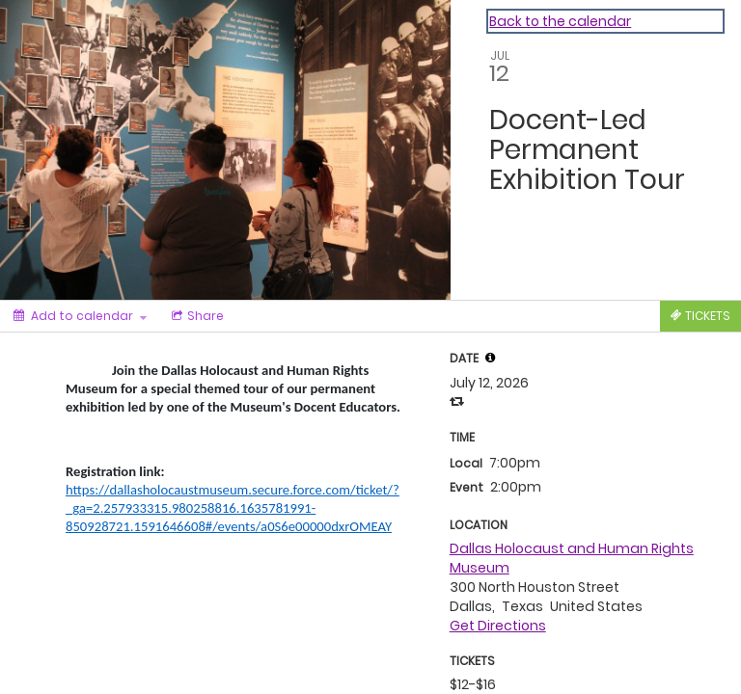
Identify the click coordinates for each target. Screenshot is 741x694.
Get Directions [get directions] (498, 625)
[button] (490, 357)
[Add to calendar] (80, 316)
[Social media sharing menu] (196, 316)
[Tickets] (700, 316)
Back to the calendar (560, 21)
